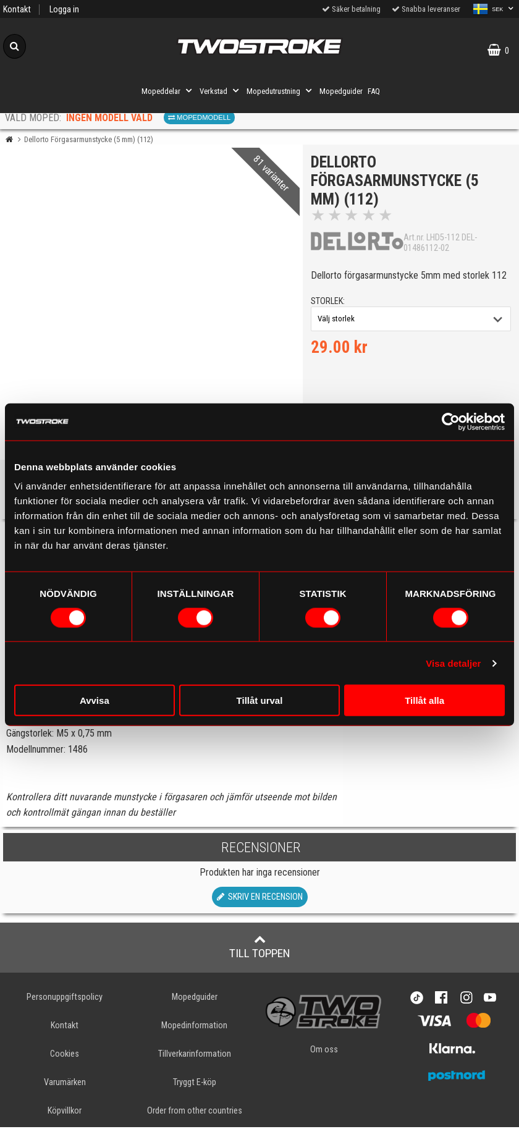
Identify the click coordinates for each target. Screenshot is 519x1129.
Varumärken (65, 1084)
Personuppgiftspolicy (65, 999)
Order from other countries (194, 1112)
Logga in (64, 9)
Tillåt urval (260, 700)
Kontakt (17, 9)
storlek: (329, 302)
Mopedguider (341, 91)
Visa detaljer (453, 663)
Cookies (64, 1056)
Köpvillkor (65, 1112)
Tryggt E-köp (194, 1084)
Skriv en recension (260, 899)
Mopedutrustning (280, 91)
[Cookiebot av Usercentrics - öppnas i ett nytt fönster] (451, 421)
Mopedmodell (199, 117)
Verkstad (221, 91)
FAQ (374, 91)
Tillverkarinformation (194, 1056)
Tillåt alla (424, 700)
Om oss (324, 1051)
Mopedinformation (194, 1027)
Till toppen (259, 948)
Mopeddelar (168, 91)
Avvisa (94, 700)
